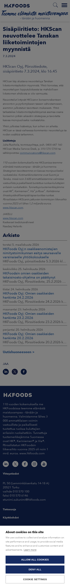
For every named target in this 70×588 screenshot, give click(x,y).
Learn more (30, 549)
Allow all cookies (35, 559)
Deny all (35, 569)
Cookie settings (35, 579)
